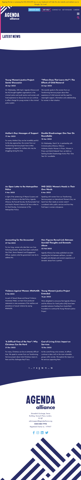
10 (42, 368)
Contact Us (56, 10)
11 (46, 368)
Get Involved (67, 10)
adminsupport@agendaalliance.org (40, 421)
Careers (76, 10)
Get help (46, 10)
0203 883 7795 (40, 424)
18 (51, 368)
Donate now (34, 10)
